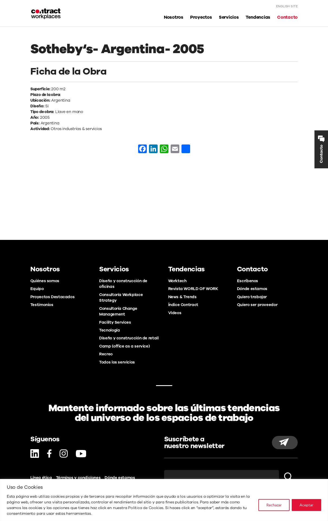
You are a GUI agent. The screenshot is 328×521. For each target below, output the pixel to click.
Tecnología (109, 330)
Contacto (287, 17)
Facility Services (115, 322)
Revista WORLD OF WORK (193, 288)
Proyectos (201, 17)
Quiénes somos (44, 281)
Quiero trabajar (252, 297)
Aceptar (306, 505)
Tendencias (258, 17)
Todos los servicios (117, 362)
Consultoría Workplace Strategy (121, 297)
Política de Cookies (145, 507)
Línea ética (41, 477)
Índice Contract (183, 304)
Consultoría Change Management (118, 311)
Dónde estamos (252, 288)
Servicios (229, 17)
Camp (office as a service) (124, 346)
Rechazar (274, 505)
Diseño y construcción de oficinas (123, 283)
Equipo (37, 288)
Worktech (177, 281)
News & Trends (182, 297)
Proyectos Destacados (52, 297)
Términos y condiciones (78, 477)
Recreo (106, 354)
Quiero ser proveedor (257, 304)
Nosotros (173, 17)
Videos (174, 313)
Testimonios (41, 304)
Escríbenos (247, 281)
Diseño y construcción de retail (128, 338)
